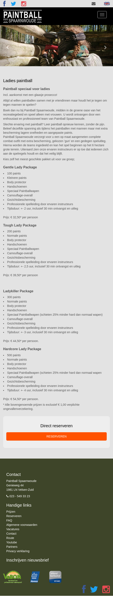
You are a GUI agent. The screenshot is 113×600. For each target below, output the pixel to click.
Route (10, 538)
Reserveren (13, 516)
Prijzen (10, 511)
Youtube (11, 542)
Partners (11, 546)
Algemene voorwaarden (21, 524)
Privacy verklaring (17, 551)
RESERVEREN (56, 436)
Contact (11, 533)
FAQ (9, 520)
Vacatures (12, 529)
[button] (8, 45)
